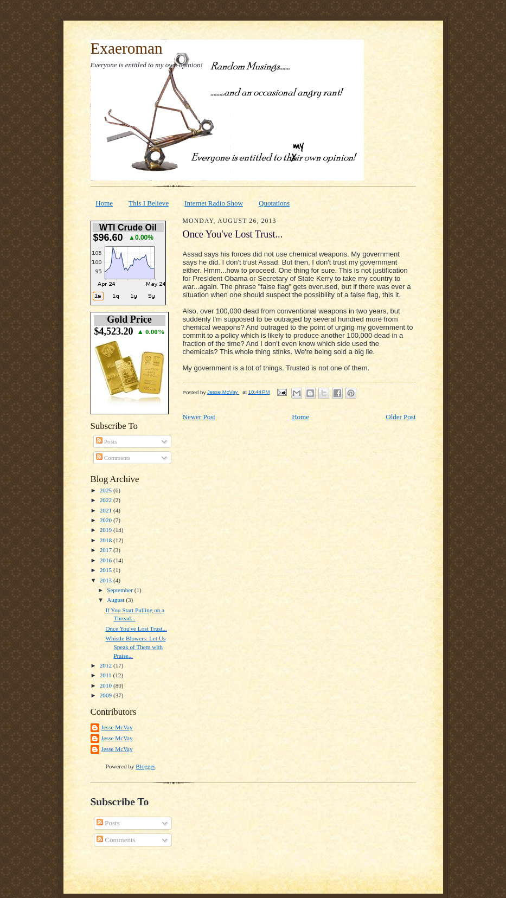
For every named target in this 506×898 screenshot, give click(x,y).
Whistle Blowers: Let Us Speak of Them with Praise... (135, 646)
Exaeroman (127, 48)
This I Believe (149, 203)
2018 (106, 540)
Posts (106, 441)
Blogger (145, 766)
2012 (106, 665)
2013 (106, 580)
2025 (106, 490)
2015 (106, 570)
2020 (106, 520)
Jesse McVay (117, 727)
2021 (106, 510)
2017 (106, 550)
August (116, 599)
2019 (106, 530)
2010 (106, 685)
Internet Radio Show (213, 203)
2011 (106, 675)
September (120, 590)
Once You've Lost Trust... (135, 628)
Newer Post (199, 417)
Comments (113, 457)
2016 (106, 560)
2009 (106, 695)
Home (104, 203)
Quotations (274, 203)
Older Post (400, 417)
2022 (106, 500)
